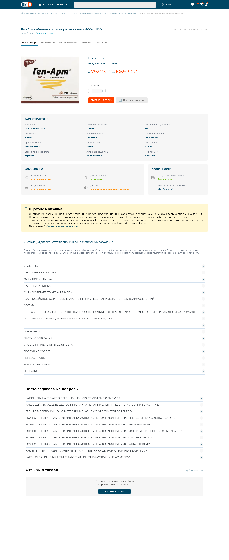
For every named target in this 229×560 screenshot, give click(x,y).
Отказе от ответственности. (62, 226)
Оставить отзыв (45, 33)
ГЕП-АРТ (91, 128)
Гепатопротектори (35, 128)
